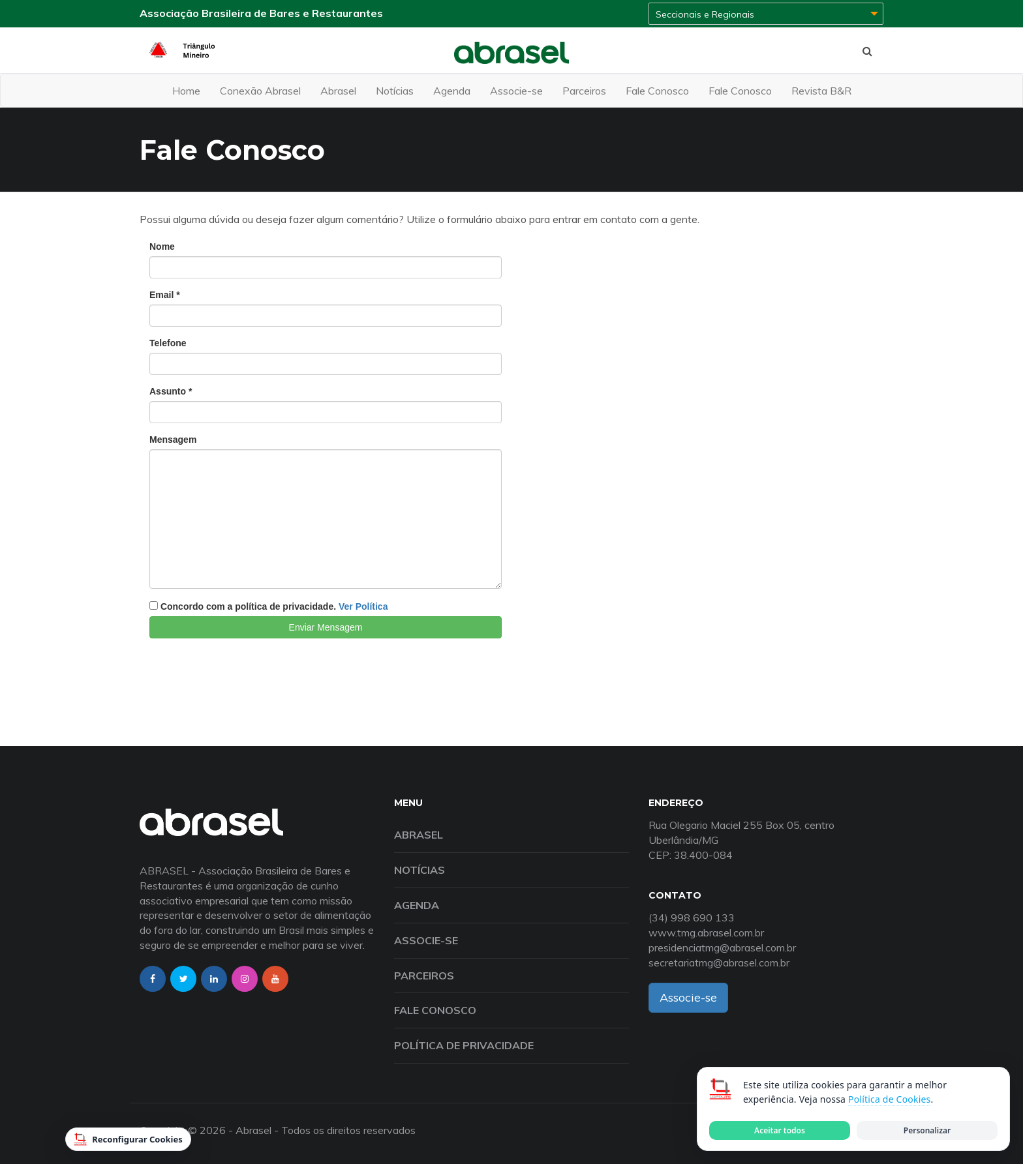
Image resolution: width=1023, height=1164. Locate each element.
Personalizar (927, 1130)
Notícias (395, 90)
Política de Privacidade (464, 1045)
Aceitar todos (779, 1130)
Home (186, 90)
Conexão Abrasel (260, 90)
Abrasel (338, 90)
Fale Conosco (657, 90)
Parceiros (584, 90)
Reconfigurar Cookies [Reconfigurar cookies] (128, 1139)
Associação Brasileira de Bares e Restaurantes (261, 13)
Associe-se (516, 90)
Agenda (451, 90)
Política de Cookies (889, 1099)
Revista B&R (821, 90)
